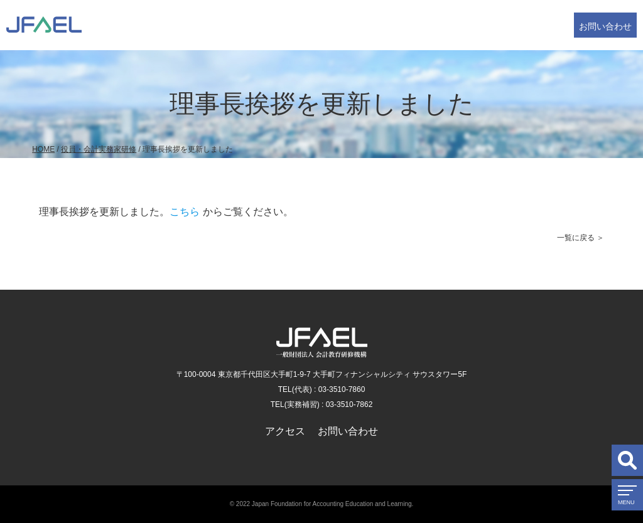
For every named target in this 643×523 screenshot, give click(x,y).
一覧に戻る (576, 237)
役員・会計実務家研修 (98, 149)
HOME (43, 149)
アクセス (285, 431)
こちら (185, 211)
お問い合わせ (605, 26)
